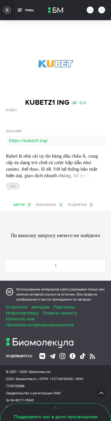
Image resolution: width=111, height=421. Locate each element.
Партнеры (64, 307)
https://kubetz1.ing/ (28, 140)
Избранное (49, 204)
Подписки (80, 204)
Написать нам (20, 319)
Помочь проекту (60, 313)
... (13, 185)
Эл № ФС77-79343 (20, 400)
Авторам (40, 307)
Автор (22, 204)
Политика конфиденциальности (40, 325)
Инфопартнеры (22, 313)
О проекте (16, 307)
